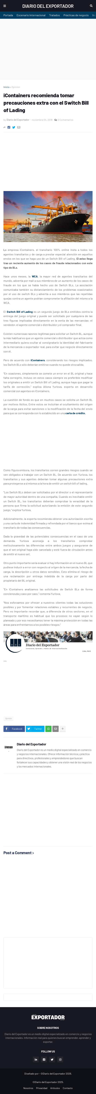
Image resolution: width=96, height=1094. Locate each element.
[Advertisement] (48, 49)
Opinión (16, 87)
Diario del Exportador (48, 6)
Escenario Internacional (31, 15)
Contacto (68, 1088)
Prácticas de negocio (76, 15)
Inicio (6, 87)
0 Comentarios (65, 119)
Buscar (91, 6)
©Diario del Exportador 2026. (56, 1073)
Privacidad (41, 1088)
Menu (4, 6)
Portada (8, 15)
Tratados (54, 15)
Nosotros (28, 1088)
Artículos (55, 1088)
